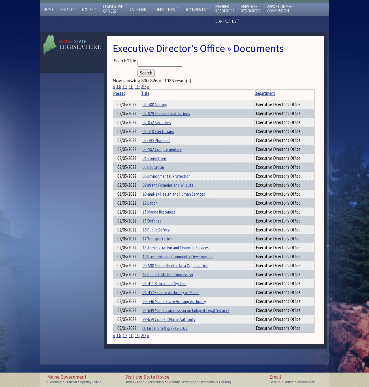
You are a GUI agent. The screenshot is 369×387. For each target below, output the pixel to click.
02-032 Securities (162, 124)
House (89, 9)
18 (131, 86)
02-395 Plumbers (162, 144)
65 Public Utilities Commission (173, 291)
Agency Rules (90, 382)
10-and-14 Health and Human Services (179, 202)
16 (118, 86)
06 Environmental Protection (172, 183)
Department (253, 93)
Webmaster (305, 382)
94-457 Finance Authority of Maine (176, 310)
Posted (129, 93)
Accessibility (154, 382)
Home (49, 9)
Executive (54, 382)
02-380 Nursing (160, 104)
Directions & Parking (215, 382)
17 (125, 86)
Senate (68, 9)
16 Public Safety (161, 242)
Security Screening (181, 382)
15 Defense (157, 232)
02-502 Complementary (167, 153)
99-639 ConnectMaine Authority (174, 340)
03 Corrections (160, 163)
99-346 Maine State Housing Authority (179, 320)
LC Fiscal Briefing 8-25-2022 (170, 350)
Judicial (71, 382)
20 (143, 86)
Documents (196, 9)
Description (302, 93)
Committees (165, 9)
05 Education (158, 173)
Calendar (138, 9)
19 (137, 86)
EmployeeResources (250, 8)
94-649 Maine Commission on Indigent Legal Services (191, 330)
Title (150, 93)
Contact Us (227, 21)
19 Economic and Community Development (183, 271)
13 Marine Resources (164, 222)
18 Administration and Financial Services (181, 261)
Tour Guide (133, 382)
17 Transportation (163, 251)
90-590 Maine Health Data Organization (181, 281)
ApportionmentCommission (281, 8)
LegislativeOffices (113, 9)
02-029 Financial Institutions (171, 114)
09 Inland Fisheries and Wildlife (173, 193)
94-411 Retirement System (170, 301)
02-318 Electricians (163, 134)
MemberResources (224, 8)
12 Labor (155, 212)
